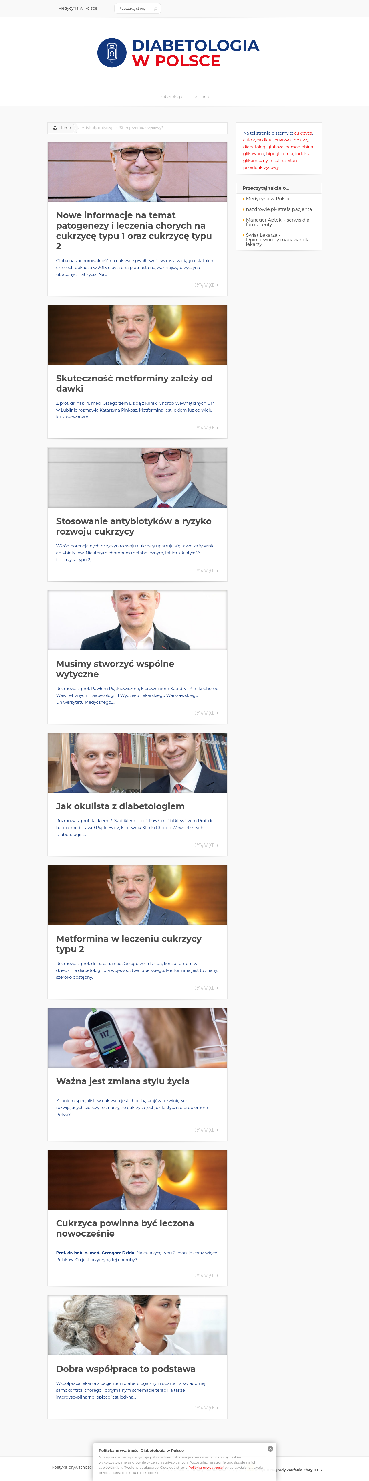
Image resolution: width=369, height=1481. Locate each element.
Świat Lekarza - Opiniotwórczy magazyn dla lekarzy (278, 239)
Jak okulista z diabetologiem (120, 806)
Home (65, 127)
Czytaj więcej (204, 285)
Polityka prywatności (206, 1467)
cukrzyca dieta (258, 140)
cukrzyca (303, 133)
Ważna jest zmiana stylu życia (123, 1081)
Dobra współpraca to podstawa (126, 1369)
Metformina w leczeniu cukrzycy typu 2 (129, 944)
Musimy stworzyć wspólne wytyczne (115, 669)
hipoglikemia (279, 153)
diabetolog (254, 146)
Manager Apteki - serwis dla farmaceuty (278, 222)
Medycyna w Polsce (268, 198)
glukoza (275, 146)
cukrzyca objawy (291, 140)
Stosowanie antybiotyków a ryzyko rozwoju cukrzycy (134, 526)
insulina (278, 160)
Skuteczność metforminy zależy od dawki (134, 383)
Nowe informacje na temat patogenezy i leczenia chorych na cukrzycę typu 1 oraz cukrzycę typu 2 (134, 231)
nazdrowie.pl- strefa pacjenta (279, 209)
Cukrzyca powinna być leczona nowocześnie (125, 1228)
